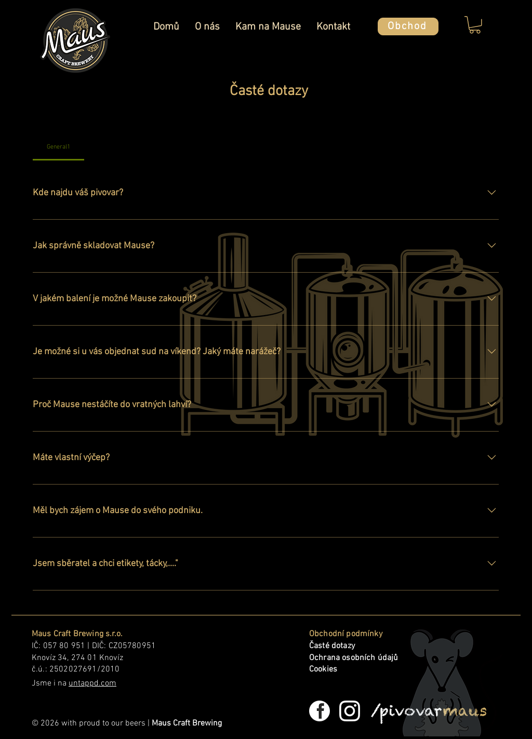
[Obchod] (408, 26)
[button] (474, 25)
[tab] (58, 146)
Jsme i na (74, 683)
